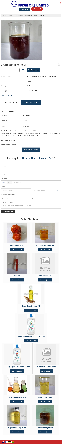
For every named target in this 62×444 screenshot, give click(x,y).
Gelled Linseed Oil (17, 245)
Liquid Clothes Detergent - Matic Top (31, 336)
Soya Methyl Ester (45, 397)
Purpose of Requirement (8, 194)
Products (9, 15)
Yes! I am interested (31, 150)
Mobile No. (4, 179)
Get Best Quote (17, 249)
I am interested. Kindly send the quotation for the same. (31, 206)
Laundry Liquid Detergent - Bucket (17, 367)
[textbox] (15, 70)
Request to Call (11, 102)
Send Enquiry (31, 102)
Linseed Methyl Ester (45, 427)
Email (2, 171)
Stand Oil (17, 276)
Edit (23, 70)
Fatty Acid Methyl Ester (17, 397)
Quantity (3, 187)
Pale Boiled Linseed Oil (45, 245)
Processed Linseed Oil (20, 15)
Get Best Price (33, 70)
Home (4, 15)
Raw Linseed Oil (45, 276)
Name (2, 163)
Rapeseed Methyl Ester (17, 427)
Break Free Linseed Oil (31, 306)
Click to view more (7, 95)
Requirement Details (7, 202)
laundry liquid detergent (46, 367)
